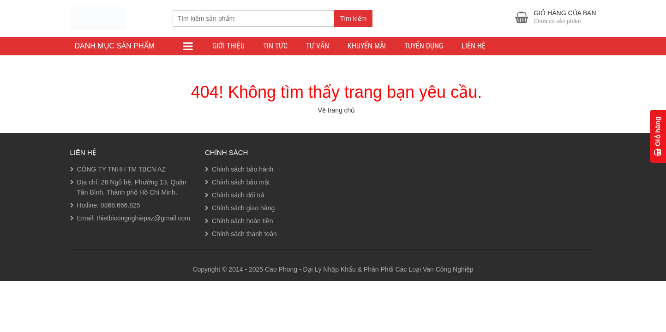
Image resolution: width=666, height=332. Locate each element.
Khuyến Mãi (367, 46)
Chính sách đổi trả (238, 195)
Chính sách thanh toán (244, 233)
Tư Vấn (317, 46)
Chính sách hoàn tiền (242, 221)
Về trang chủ (336, 110)
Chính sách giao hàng (243, 208)
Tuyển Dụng (423, 46)
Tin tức (275, 46)
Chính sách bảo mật (241, 182)
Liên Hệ (474, 46)
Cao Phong (281, 269)
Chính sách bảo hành (242, 169)
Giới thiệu (228, 46)
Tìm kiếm (353, 18)
